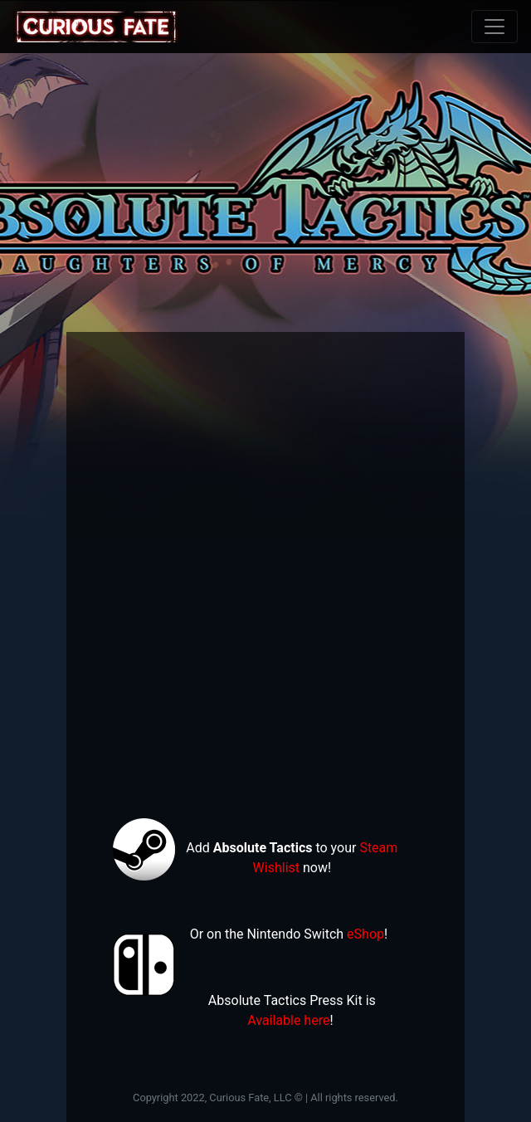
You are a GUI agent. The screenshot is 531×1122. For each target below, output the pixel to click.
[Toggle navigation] (494, 26)
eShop (365, 934)
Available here (288, 1020)
